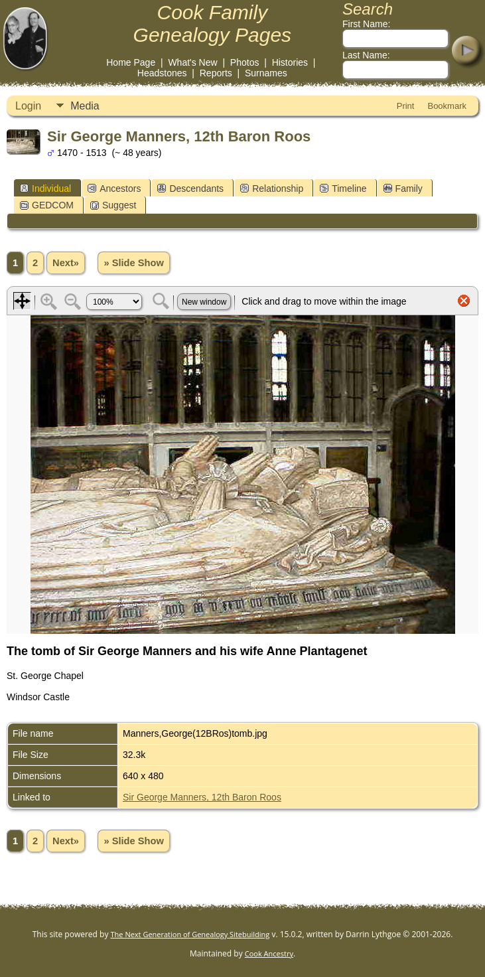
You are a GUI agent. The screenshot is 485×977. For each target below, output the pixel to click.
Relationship (271, 188)
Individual (45, 188)
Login (28, 106)
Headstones (162, 73)
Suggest (113, 205)
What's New (192, 62)
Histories (290, 62)
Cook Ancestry (269, 953)
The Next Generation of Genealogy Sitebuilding (190, 934)
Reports (216, 73)
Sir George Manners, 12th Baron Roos (202, 797)
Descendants (190, 188)
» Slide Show (133, 263)
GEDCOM (47, 205)
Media (85, 106)
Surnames (266, 73)
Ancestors (114, 188)
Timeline (343, 188)
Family (403, 188)
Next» (65, 263)
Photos (244, 62)
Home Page (130, 62)
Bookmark (446, 106)
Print (406, 106)
